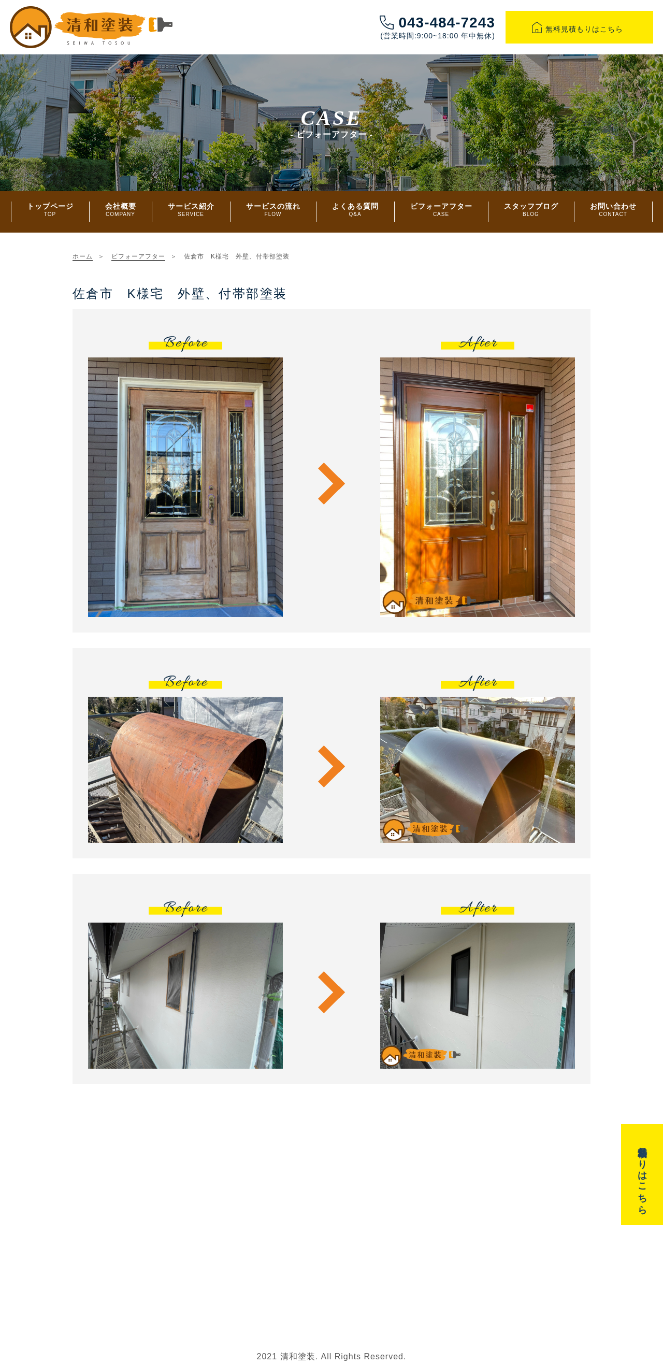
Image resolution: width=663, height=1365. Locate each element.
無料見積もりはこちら (579, 29)
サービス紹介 (191, 209)
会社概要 (120, 209)
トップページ (50, 209)
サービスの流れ (273, 209)
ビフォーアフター (441, 209)
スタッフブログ (531, 209)
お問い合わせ (613, 209)
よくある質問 (355, 209)
